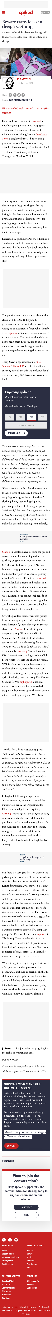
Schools (6, 552)
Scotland (36, 121)
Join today (26, 1207)
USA (28, 1267)
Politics (23, 100)
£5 (9, 417)
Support (11, 1145)
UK (30, 100)
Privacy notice (7, 1261)
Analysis (19, 629)
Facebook (4, 1240)
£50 (42, 417)
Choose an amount (26, 425)
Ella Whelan (6, 1291)
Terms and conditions (10, 1257)
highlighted (26, 682)
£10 (20, 417)
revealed (41, 578)
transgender (11, 333)
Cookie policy (7, 1264)
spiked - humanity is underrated (26, 12)
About (4, 1250)
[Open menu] (3, 12)
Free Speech (32, 1264)
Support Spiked (8, 1254)
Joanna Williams (8, 1288)
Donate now (14, 433)
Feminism (14, 100)
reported (41, 934)
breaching (22, 651)
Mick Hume (6, 1295)
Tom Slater (6, 1284)
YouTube (16, 1240)
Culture (30, 1254)
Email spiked (32, 1288)
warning (6, 813)
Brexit (29, 1257)
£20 (31, 417)
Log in (45, 12)
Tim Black (6, 1298)
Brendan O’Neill (8, 1281)
